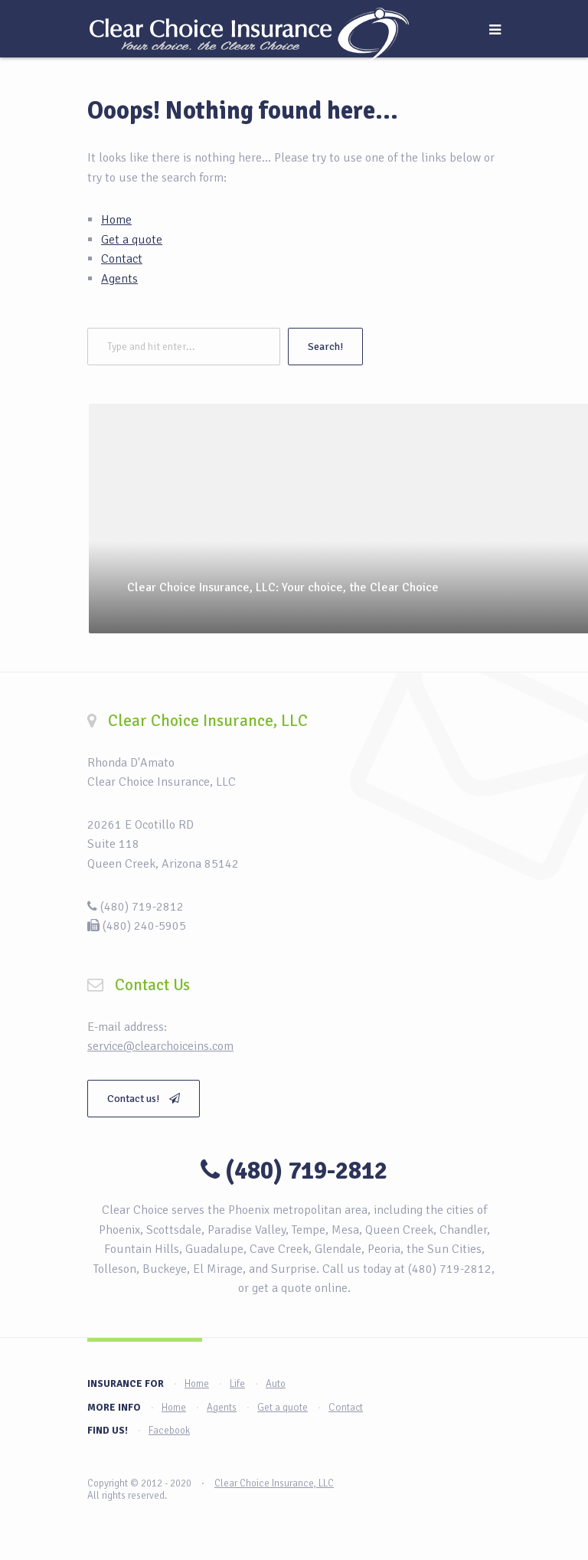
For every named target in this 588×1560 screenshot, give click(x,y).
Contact (121, 259)
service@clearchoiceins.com (160, 1046)
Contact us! (143, 1098)
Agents (119, 278)
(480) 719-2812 (306, 1171)
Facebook (169, 1430)
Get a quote (131, 239)
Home (116, 219)
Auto (276, 1384)
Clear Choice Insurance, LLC (274, 1483)
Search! (325, 346)
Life (237, 1384)
